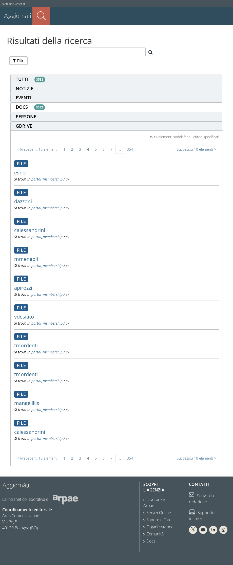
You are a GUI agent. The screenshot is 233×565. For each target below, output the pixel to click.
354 (130, 149)
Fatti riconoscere (14, 4)
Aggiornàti (17, 15)
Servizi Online (158, 512)
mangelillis (26, 403)
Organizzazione (159, 527)
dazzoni (23, 201)
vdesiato (24, 316)
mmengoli (26, 259)
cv (67, 179)
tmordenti (26, 345)
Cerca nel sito (41, 16)
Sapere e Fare (158, 520)
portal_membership (47, 179)
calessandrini (29, 230)
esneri (21, 172)
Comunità (155, 534)
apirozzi (23, 287)
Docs (150, 541)
